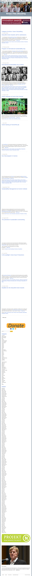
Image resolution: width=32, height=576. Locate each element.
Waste (8, 58)
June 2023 (3, 420)
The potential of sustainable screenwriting (13, 219)
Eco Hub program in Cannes (9, 156)
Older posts (4, 317)
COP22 (3, 344)
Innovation (22, 41)
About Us (4, 0)
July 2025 (3, 397)
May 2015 (3, 515)
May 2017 (3, 490)
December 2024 (4, 403)
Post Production (8, 57)
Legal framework (11, 88)
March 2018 (3, 480)
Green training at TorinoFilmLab (10, 124)
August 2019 (3, 465)
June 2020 (3, 455)
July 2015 (3, 513)
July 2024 (3, 408)
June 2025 (3, 398)
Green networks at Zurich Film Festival (12, 96)
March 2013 (3, 531)
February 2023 (4, 424)
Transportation (4, 58)
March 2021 (3, 447)
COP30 (3, 347)
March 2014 (3, 526)
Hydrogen (20, 56)
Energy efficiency (6, 87)
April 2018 (3, 479)
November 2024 (4, 404)
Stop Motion (3, 378)
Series (16, 280)
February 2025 (4, 402)
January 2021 (4, 449)
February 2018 (4, 481)
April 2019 (3, 469)
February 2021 (4, 448)
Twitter (13, 328)
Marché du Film (23, 176)
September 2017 (4, 486)
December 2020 (4, 450)
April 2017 (3, 491)
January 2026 (4, 392)
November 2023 (4, 415)
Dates (3, 87)
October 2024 (4, 405)
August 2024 (3, 407)
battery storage (10, 55)
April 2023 (3, 422)
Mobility (23, 88)
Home (1, 0)
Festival (12, 41)
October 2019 (4, 463)
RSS (15, 328)
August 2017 (3, 487)
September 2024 (4, 406)
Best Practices (13, 0)
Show (2, 376)
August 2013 (3, 528)
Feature (8, 56)
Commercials (4, 342)
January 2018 (4, 482)
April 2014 (3, 525)
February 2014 (4, 527)
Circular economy (21, 55)
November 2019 (4, 462)
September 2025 (4, 396)
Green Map (2, 1)
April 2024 (3, 411)
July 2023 (3, 419)
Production (26, 41)
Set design (25, 89)
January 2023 (4, 425)
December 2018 (4, 473)
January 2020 (4, 460)
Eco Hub (12, 176)
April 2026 (3, 389)
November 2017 (4, 484)
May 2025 (3, 399)
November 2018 (4, 474)
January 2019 (4, 472)
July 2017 (3, 488)
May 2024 (3, 410)
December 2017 (4, 483)
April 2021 (3, 446)
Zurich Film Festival (12, 117)
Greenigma (14, 51)
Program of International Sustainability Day (13, 48)
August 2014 (3, 521)
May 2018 (3, 478)
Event (10, 41)
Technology (26, 57)
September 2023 (4, 417)
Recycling (17, 89)
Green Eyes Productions (7, 275)
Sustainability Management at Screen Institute (15, 189)
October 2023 (4, 416)
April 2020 (3, 457)
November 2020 (4, 451)
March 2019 (3, 470)
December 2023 (4, 414)
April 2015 (3, 516)
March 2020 (3, 458)
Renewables (4, 42)
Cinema (3, 339)
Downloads (8, 0)
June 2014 (3, 523)
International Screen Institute (6, 211)
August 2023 (3, 418)
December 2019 (4, 461)
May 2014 (3, 524)
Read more (18, 40)
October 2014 (4, 520)
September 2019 (4, 464)
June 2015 (3, 514)
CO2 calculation (23, 86)
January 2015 (4, 519)
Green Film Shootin (20, 51)
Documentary (7, 41)
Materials (19, 88)
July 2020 (3, 454)
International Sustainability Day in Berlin (13, 64)
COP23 (3, 345)
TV (6, 90)
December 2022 (4, 426)
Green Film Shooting (6, 178)
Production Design (18, 57)
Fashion (13, 87)
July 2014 (3, 522)
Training (25, 213)
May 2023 (3, 421)
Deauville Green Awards (13, 37)
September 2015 (4, 511)
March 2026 (3, 390)
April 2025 (3, 400)
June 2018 (3, 477)
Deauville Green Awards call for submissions (14, 35)
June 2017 (3, 489)
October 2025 (4, 395)
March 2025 (3, 401)
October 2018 (4, 475)
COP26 (3, 346)
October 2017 (4, 485)
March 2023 (3, 423)
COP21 (3, 343)
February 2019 (4, 471)
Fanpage (11, 328)
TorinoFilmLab (5, 144)
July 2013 (3, 529)
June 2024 (3, 409)
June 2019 (3, 467)
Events (20, 0)
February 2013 (4, 532)
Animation (6, 55)
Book (14, 86)
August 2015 (3, 512)
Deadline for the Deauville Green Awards (13, 287)
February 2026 (4, 391)
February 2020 (4, 459)
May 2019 (3, 468)
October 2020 (4, 452)
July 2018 (3, 476)
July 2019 (3, 466)
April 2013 (3, 530)
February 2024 (4, 413)
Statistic (3, 377)
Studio (3, 379)
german (30, 0)
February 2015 (4, 518)
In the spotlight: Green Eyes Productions (13, 255)
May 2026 (3, 388)
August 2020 (3, 453)
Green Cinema (24, 0)
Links (17, 0)
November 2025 (4, 394)
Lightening (3, 57)
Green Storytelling (17, 41)
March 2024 (3, 412)
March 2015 (3, 517)
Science (7, 42)
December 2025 (4, 393)
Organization (4, 89)
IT (26, 56)
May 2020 (3, 456)
